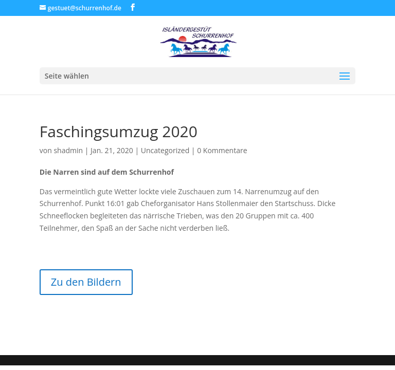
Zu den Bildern (86, 282)
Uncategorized (165, 150)
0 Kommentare (222, 150)
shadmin (68, 150)
